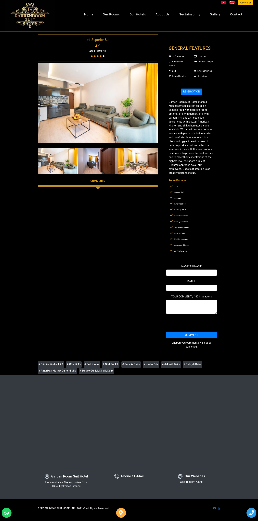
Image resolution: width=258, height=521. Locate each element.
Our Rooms (111, 14)
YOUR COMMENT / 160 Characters (191, 296)
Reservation (245, 2)
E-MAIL (191, 281)
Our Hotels (137, 14)
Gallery (215, 14)
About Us (162, 14)
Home (88, 14)
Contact (236, 14)
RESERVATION (191, 91)
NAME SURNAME (191, 266)
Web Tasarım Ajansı (191, 481)
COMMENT (191, 335)
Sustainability (189, 14)
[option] (98, 103)
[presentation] (192, 323)
